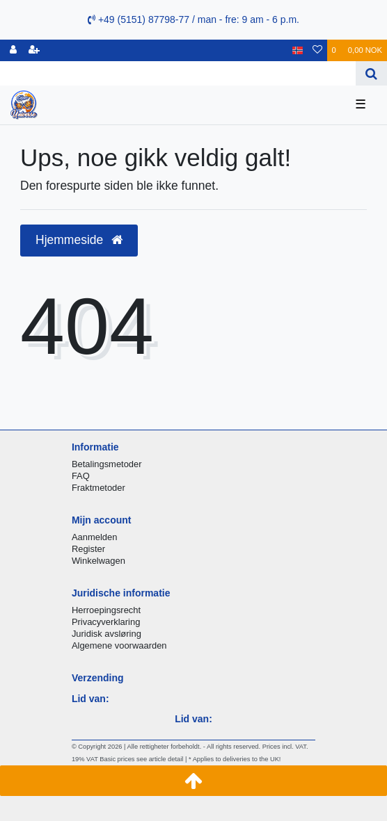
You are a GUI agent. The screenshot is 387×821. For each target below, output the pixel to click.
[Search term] (178, 73)
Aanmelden (94, 537)
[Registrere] (34, 50)
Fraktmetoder (98, 487)
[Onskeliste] (317, 50)
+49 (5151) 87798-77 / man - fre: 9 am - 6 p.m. (193, 19)
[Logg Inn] (13, 50)
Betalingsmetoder (107, 464)
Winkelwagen (98, 560)
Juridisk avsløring (106, 633)
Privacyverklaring (106, 622)
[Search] (371, 73)
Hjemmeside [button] (79, 240)
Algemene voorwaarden (119, 645)
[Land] (297, 50)
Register (88, 549)
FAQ (81, 476)
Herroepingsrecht (106, 610)
